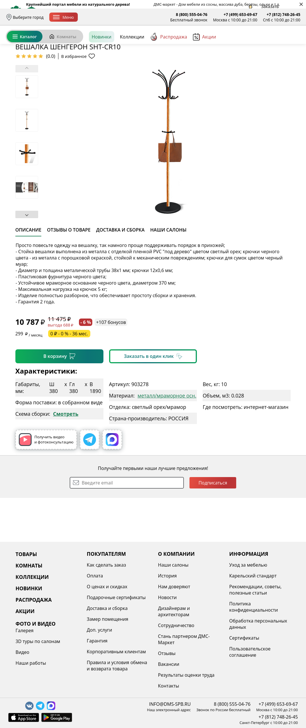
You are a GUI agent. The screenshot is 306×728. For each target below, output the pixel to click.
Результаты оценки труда (186, 675)
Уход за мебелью (248, 565)
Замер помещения (107, 619)
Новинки (101, 62)
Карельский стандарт (253, 576)
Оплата (130, 17)
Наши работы (31, 663)
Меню (63, 17)
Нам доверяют (174, 586)
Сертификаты (244, 638)
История (167, 576)
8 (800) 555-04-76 (191, 14)
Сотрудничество (176, 625)
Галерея (25, 630)
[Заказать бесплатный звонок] (274, 62)
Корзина (291, 43)
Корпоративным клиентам (116, 651)
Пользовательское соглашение (250, 652)
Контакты (168, 686)
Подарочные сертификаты (116, 597)
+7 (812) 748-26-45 (283, 14)
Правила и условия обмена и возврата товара (117, 665)
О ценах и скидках (107, 586)
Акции (204, 62)
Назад (21, 75)
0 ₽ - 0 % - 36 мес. (69, 377)
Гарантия (97, 641)
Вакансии (168, 664)
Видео (22, 652)
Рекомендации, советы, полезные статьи (255, 589)
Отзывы (167, 653)
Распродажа (168, 62)
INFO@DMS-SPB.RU (170, 704)
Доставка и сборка (100, 17)
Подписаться (213, 527)
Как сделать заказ (106, 565)
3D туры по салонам (38, 641)
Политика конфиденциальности (253, 607)
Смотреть (65, 457)
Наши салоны (173, 565)
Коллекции (132, 62)
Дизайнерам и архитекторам (174, 611)
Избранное (266, 43)
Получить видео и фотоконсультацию (46, 483)
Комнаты (62, 62)
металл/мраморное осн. (167, 439)
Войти (243, 43)
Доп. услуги (99, 630)
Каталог (25, 62)
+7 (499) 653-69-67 (240, 14)
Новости (167, 597)
